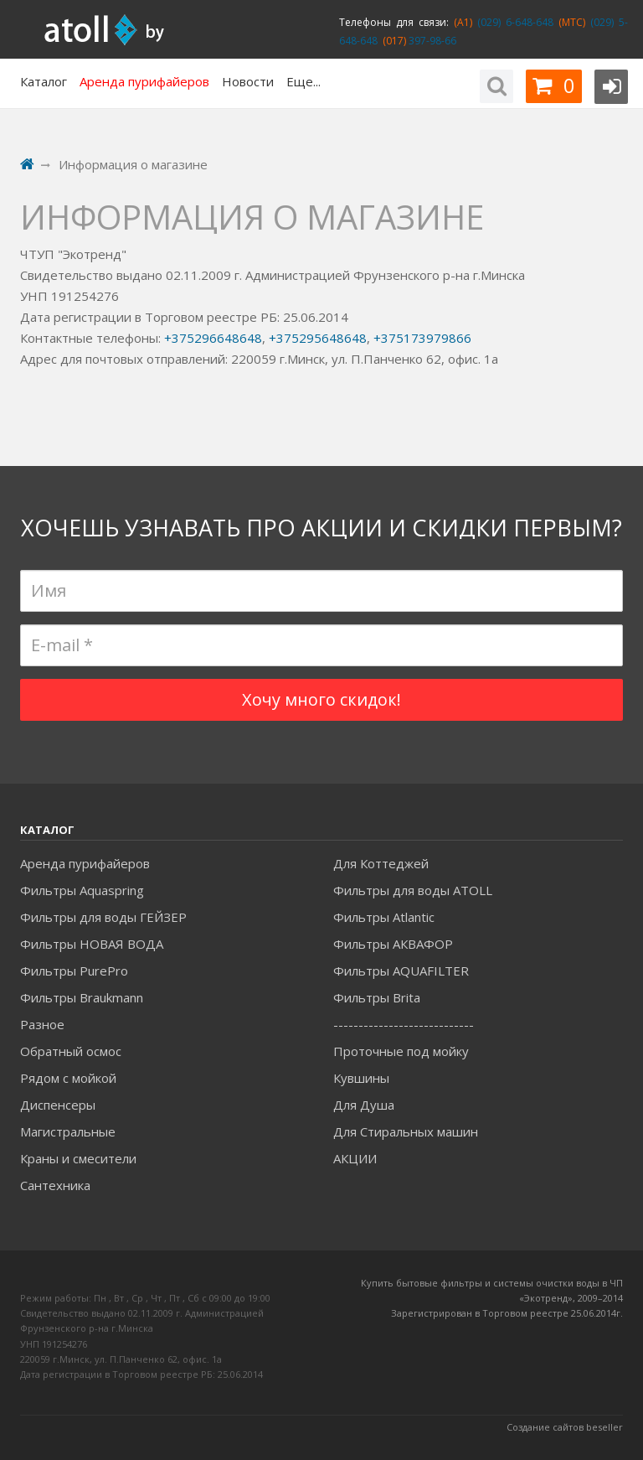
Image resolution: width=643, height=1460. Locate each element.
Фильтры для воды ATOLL (412, 890)
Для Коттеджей (381, 863)
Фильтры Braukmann (81, 997)
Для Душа (363, 1104)
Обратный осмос (70, 1051)
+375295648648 (318, 337)
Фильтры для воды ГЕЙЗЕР (103, 917)
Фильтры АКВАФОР (393, 943)
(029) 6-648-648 (512, 22)
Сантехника (55, 1185)
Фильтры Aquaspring (82, 890)
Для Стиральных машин (405, 1131)
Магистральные (68, 1131)
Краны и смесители (78, 1158)
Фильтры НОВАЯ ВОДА (91, 943)
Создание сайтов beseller (565, 1427)
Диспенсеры (57, 1104)
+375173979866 (422, 337)
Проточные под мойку (401, 1051)
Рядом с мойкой (68, 1077)
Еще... (303, 81)
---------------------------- (403, 1024)
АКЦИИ (355, 1158)
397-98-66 (431, 41)
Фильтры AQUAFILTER (401, 970)
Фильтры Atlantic (384, 917)
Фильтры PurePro (74, 970)
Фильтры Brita (376, 997)
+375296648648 (213, 337)
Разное (42, 1024)
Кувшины (361, 1077)
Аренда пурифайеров (85, 863)
